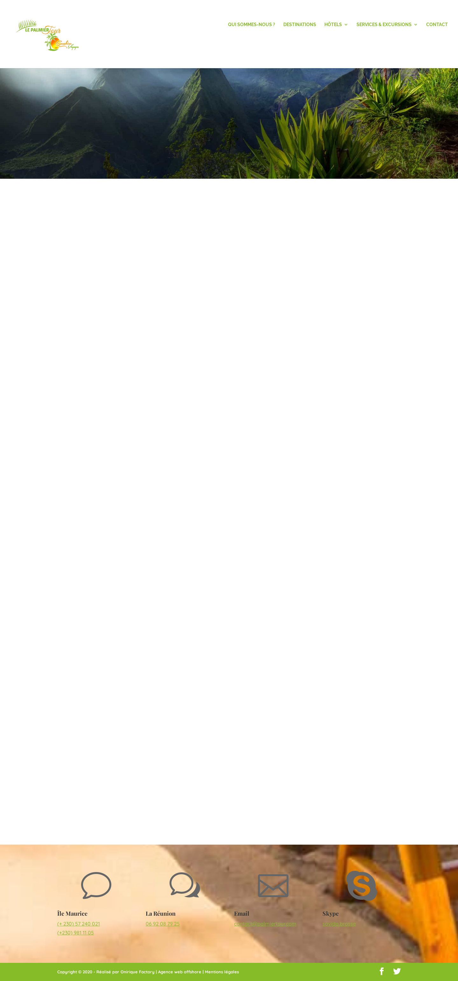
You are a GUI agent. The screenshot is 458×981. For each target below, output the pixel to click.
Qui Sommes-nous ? (251, 24)
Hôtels (333, 24)
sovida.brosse (339, 923)
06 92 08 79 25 (163, 923)
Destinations (299, 24)
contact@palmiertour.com (265, 923)
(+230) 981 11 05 (75, 932)
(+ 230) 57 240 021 (78, 923)
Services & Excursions (384, 24)
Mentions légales (222, 971)
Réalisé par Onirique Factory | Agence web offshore (148, 971)
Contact (437, 24)
